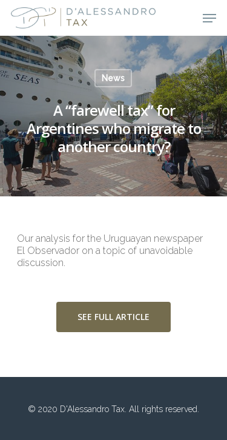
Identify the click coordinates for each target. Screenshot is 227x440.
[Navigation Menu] (209, 18)
